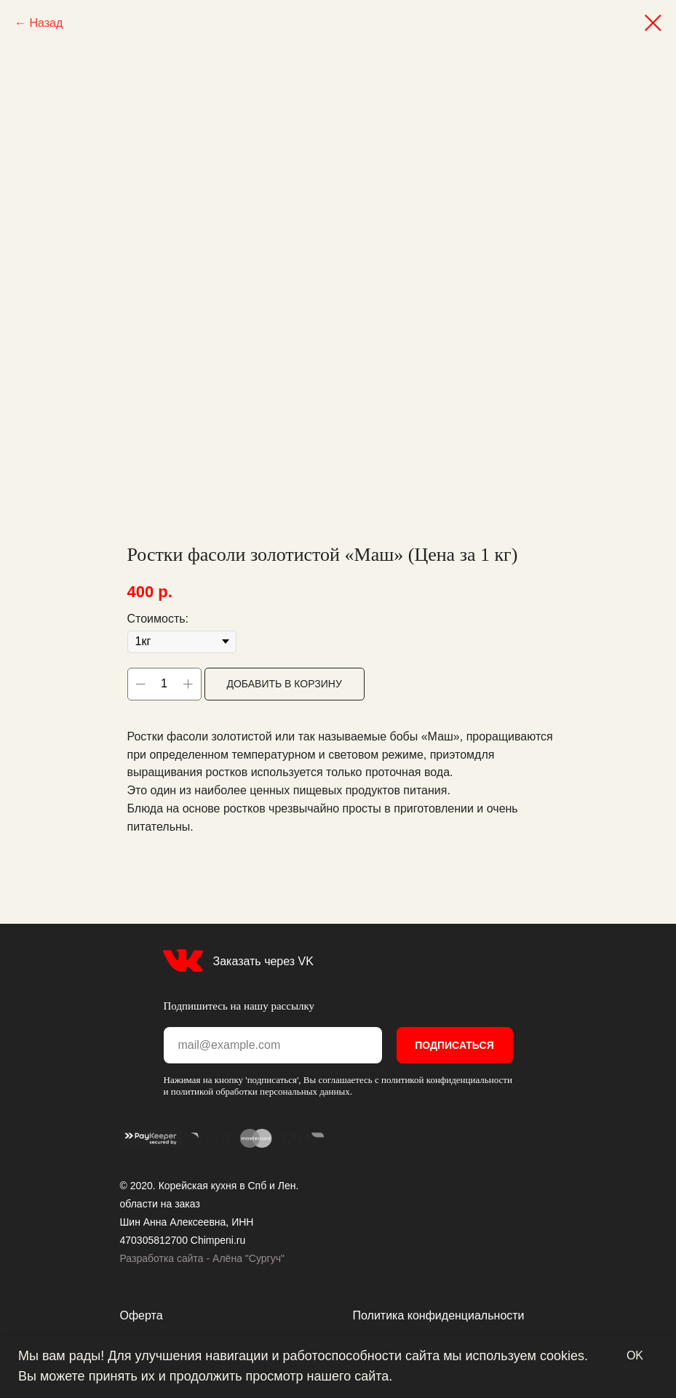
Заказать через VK (263, 961)
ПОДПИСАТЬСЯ (454, 1045)
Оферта (141, 1315)
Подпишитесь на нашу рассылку (239, 1006)
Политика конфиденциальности (439, 1315)
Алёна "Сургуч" (248, 1258)
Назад (46, 23)
